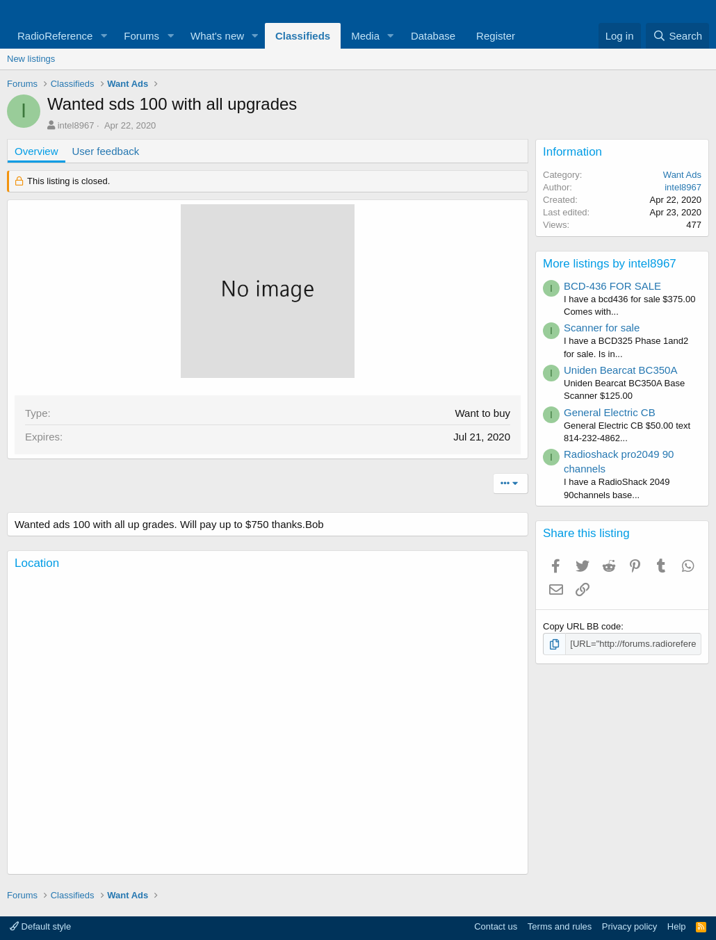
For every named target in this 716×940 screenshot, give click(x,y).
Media (365, 36)
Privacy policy (629, 926)
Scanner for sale (602, 327)
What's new (217, 36)
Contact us (495, 926)
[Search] (677, 36)
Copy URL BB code (582, 626)
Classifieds (302, 36)
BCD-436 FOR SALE (612, 286)
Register (495, 36)
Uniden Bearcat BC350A (620, 370)
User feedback (106, 151)
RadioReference (54, 36)
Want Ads (682, 175)
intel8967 (76, 125)
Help (676, 926)
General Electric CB (610, 412)
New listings (31, 58)
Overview (36, 151)
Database (433, 36)
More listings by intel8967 (609, 263)
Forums (141, 36)
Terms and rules (560, 926)
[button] (103, 36)
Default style (40, 926)
